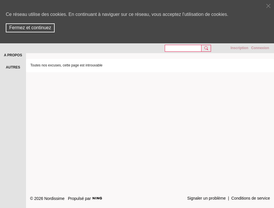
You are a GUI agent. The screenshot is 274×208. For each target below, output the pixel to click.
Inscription (239, 48)
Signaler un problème (206, 198)
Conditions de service (250, 198)
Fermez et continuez (30, 27)
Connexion (260, 48)
